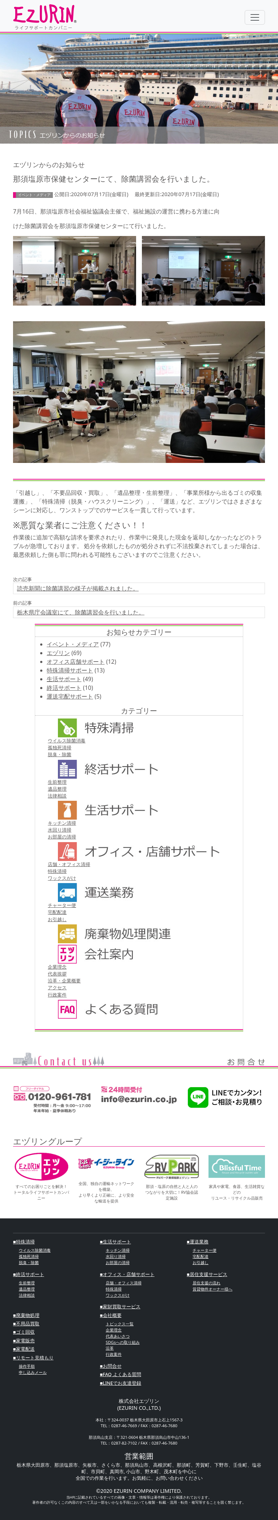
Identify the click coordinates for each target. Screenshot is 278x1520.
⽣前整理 (57, 782)
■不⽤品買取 (26, 1323)
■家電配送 (24, 1349)
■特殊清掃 (24, 1241)
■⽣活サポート (115, 1241)
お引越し (57, 919)
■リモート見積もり (33, 1357)
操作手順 (27, 1366)
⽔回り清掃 (59, 830)
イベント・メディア (73, 644)
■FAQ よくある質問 (120, 1374)
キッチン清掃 (62, 823)
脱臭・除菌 (59, 754)
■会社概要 (111, 1315)
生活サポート (64, 679)
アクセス (57, 987)
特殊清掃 (57, 871)
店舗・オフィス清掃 (69, 864)
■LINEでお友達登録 (120, 1383)
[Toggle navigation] (255, 17)
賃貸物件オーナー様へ (212, 1289)
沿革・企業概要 (64, 980)
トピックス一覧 (120, 1323)
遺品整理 (57, 789)
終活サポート (64, 688)
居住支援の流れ (206, 1282)
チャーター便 (62, 905)
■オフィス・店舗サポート (127, 1274)
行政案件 (57, 994)
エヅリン (58, 653)
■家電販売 (24, 1340)
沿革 (110, 1348)
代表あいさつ (118, 1336)
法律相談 (57, 795)
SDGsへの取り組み (123, 1342)
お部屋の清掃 (62, 836)
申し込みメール (33, 1372)
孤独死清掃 (59, 747)
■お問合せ (111, 1366)
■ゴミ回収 (24, 1332)
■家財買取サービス (120, 1306)
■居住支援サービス (207, 1274)
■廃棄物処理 (26, 1315)
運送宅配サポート (70, 696)
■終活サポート (28, 1274)
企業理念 (57, 967)
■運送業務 (197, 1241)
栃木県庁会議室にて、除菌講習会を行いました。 (80, 612)
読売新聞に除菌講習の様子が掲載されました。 (78, 588)
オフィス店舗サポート (76, 662)
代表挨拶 (57, 973)
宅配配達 (57, 912)
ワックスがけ (62, 878)
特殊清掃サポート (70, 670)
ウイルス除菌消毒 (66, 740)
